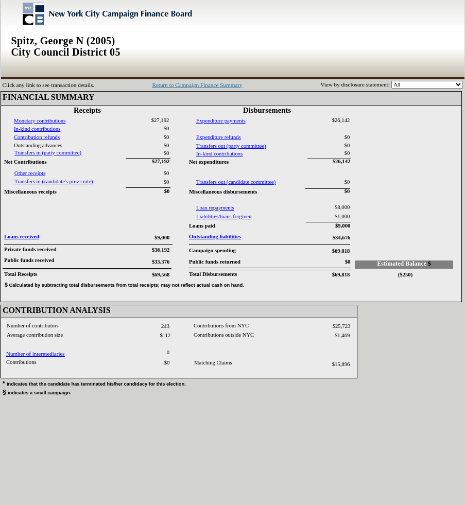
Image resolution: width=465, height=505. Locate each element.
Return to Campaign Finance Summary (197, 85)
